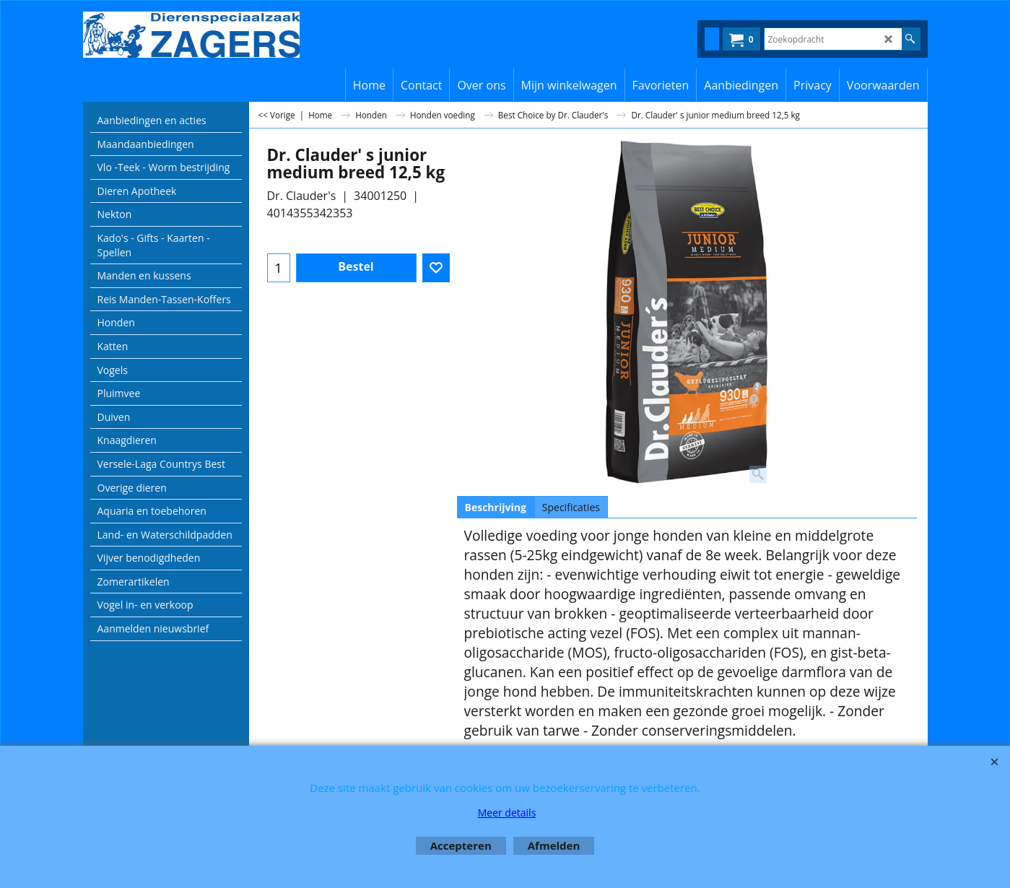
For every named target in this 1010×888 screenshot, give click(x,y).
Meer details (507, 812)
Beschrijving (495, 507)
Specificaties (571, 507)
